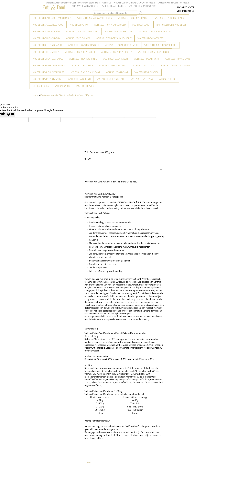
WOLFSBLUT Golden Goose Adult (160, 45)
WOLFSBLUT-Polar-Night (146, 58)
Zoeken (140, 13)
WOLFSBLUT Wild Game (117, 72)
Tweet (88, 462)
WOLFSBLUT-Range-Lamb (177, 58)
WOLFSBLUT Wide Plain (79, 79)
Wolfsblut (106, 2)
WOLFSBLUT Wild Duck (143, 65)
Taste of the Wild (85, 85)
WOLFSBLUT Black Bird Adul (119, 31)
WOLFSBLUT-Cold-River (78, 38)
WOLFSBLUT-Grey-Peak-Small (48, 58)
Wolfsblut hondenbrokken (114, 6)
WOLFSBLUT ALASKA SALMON (142, 6)
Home (35, 95)
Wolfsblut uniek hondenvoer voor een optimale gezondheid (73, 2)
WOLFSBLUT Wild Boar (142, 79)
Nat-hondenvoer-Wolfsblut (171, 24)
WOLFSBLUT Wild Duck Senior (85, 72)
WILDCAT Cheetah (167, 79)
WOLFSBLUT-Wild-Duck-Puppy (175, 65)
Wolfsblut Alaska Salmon (46, 31)
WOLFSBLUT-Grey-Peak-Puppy (116, 51)
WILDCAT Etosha (41, 85)
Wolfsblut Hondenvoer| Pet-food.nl (173, 2)
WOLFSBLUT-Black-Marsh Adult (155, 31)
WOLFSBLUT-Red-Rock (82, 65)
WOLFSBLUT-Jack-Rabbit (115, 58)
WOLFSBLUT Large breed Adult (170, 17)
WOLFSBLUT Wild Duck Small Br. (49, 72)
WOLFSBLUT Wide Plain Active (47, 79)
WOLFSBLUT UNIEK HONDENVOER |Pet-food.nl (134, 2)
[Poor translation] (10, 114)
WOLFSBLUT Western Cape (112, 65)
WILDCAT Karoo (62, 85)
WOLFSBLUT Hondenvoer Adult (133, 17)
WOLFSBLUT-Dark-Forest (150, 38)
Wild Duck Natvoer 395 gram (80, 95)
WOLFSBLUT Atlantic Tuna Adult (82, 31)
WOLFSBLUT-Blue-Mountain (46, 38)
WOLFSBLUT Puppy (79, 24)
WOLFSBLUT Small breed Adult (48, 24)
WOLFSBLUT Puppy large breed (110, 24)
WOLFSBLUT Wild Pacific (146, 72)
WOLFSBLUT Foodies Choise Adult (121, 45)
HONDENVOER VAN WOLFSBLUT (85, 6)
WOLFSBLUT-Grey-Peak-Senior (153, 51)
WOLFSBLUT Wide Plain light (111, 79)
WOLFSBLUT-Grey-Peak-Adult (80, 51)
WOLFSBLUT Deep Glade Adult (47, 45)
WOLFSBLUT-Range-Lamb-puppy (49, 65)
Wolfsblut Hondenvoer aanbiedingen (52, 17)
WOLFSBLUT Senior (141, 24)
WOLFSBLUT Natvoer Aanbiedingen (94, 17)
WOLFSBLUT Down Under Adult (83, 45)
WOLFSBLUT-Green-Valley (46, 51)
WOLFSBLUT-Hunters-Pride (83, 58)
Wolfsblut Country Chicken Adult (113, 38)
